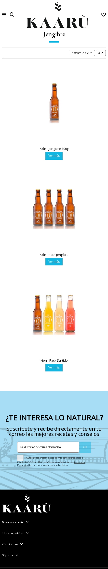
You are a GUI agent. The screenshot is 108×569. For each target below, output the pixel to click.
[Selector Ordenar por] (82, 53)
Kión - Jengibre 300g (54, 148)
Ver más (54, 156)
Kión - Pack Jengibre (54, 254)
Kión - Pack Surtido (54, 360)
